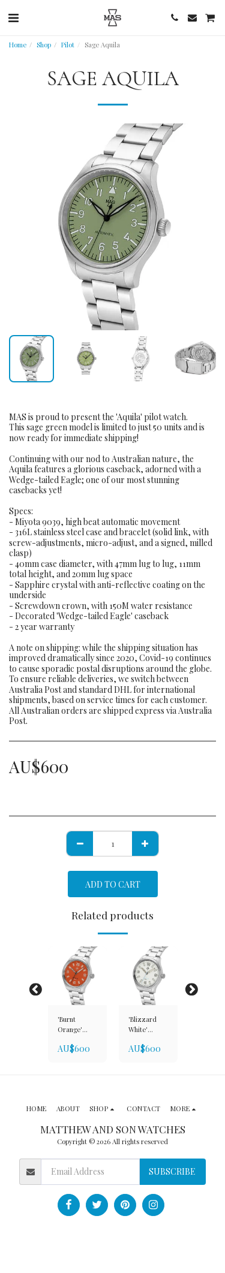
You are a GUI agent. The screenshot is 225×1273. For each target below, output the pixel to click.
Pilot (67, 44)
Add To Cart (112, 884)
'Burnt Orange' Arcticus (70, 1025)
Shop (44, 44)
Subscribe (172, 1171)
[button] (13, 17)
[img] (77, 975)
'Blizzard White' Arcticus (142, 1025)
